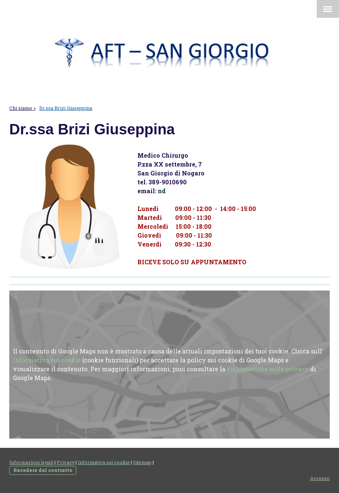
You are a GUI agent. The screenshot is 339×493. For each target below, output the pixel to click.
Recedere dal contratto (42, 470)
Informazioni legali (31, 462)
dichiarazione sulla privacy (268, 369)
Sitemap (142, 462)
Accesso (320, 478)
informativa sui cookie (47, 360)
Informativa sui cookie (104, 462)
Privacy (65, 462)
